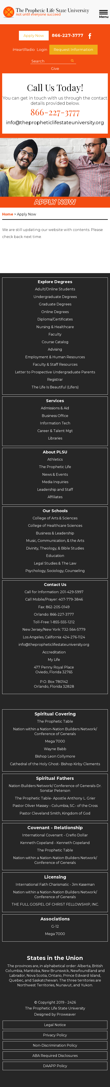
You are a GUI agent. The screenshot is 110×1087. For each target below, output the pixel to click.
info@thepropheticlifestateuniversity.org (55, 123)
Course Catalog (55, 342)
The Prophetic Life (55, 467)
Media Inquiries (55, 482)
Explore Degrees (55, 281)
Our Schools (55, 510)
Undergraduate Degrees (55, 297)
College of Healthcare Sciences (55, 526)
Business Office (55, 416)
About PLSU (55, 452)
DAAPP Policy (55, 1066)
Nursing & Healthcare (55, 327)
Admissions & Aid (55, 408)
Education (55, 556)
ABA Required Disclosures (55, 1056)
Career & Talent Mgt (55, 431)
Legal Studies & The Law (55, 563)
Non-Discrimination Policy (55, 1045)
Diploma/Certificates (55, 319)
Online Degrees (55, 312)
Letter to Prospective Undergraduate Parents (55, 372)
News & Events (55, 474)
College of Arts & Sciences (55, 518)
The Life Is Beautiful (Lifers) (55, 387)
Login (42, 49)
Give (55, 68)
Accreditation (54, 652)
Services (55, 400)
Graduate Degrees (55, 304)
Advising (55, 349)
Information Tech (55, 423)
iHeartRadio (24, 49)
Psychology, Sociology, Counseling (55, 571)
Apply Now (33, 35)
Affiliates (55, 497)
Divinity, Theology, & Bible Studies (55, 548)
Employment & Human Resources (55, 357)
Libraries (55, 438)
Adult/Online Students (55, 289)
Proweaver (66, 1014)
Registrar (55, 379)
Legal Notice (55, 1025)
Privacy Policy (55, 1035)
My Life (54, 660)
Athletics (55, 459)
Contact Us (55, 584)
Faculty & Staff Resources (55, 364)
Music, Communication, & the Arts (55, 541)
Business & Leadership (55, 533)
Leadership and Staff (55, 490)
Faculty (55, 334)
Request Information (73, 49)
